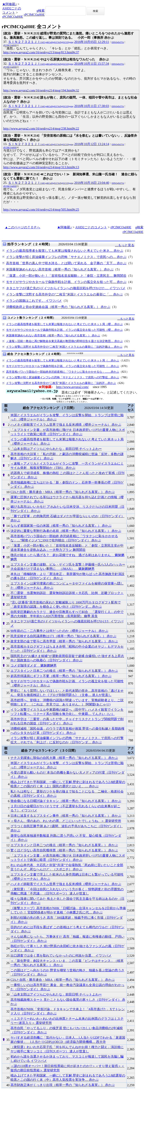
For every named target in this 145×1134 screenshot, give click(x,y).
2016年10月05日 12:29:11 (91, 42)
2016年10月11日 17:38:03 (91, 106)
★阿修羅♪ (9, 4)
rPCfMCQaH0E (12, 16)
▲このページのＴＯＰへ (22, 227)
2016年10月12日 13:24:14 (91, 144)
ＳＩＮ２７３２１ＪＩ (40, 42)
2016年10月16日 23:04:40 (91, 182)
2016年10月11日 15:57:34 (91, 63)
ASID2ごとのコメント (91, 227)
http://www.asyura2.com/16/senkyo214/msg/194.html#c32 (41, 90)
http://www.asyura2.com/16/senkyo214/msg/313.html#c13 (41, 167)
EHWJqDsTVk (117, 42)
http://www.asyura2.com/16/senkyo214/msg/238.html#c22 (41, 128)
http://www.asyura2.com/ (72, 387)
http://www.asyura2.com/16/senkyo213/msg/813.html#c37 (41, 52)
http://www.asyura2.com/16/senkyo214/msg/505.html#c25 (41, 209)
